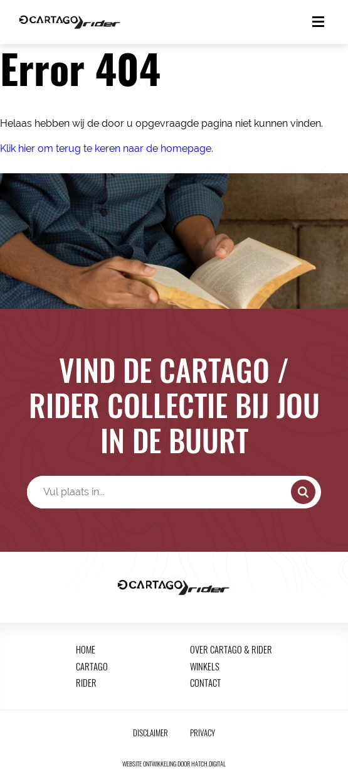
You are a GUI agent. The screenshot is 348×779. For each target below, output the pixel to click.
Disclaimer (150, 733)
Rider (86, 682)
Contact (205, 682)
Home (85, 649)
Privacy (202, 733)
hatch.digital (208, 763)
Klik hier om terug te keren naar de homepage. (106, 148)
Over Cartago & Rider (231, 649)
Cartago (92, 666)
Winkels (204, 666)
